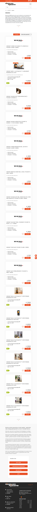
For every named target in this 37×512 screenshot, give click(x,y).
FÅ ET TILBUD (18, 462)
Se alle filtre (17, 34)
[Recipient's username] (17, 7)
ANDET (18, 473)
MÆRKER (9, 10)
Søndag (25, 507)
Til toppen (30, 484)
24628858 (7, 493)
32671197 (7, 498)
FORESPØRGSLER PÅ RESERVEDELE (18, 466)
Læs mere (27, 58)
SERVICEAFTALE (18, 470)
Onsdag (25, 502)
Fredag (25, 505)
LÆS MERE (18, 25)
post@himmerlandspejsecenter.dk (25, 493)
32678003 (7, 504)
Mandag (25, 500)
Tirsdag (25, 501)
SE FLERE (18, 419)
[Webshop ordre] (26, 34)
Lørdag (25, 506)
